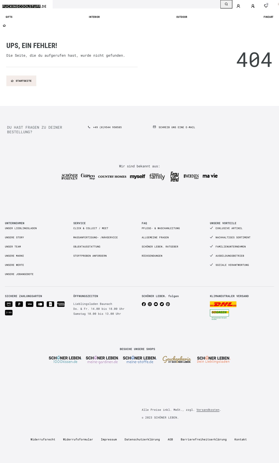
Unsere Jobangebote (19, 274)
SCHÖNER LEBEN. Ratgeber (160, 246)
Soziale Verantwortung (232, 265)
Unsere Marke (14, 255)
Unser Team (13, 246)
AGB (170, 439)
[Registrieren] (253, 6)
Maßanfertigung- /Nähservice (95, 237)
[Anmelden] (238, 6)
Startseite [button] (21, 80)
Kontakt (240, 439)
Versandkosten (207, 409)
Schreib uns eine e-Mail (177, 127)
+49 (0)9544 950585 (107, 127)
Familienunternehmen (231, 246)
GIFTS (9, 17)
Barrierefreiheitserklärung (204, 439)
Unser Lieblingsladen (21, 228)
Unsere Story (14, 237)
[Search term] (136, 4)
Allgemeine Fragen (155, 237)
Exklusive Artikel (229, 228)
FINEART (268, 17)
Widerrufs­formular (78, 439)
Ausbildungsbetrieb (230, 255)
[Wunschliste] (266, 6)
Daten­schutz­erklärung (142, 439)
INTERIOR (94, 17)
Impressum (109, 439)
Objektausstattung (86, 246)
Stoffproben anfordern (90, 255)
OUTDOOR (181, 17)
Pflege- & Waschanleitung (161, 228)
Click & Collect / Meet (90, 228)
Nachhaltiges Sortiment (233, 237)
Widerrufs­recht (43, 439)
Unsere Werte (14, 265)
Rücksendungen (152, 255)
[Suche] (226, 4)
